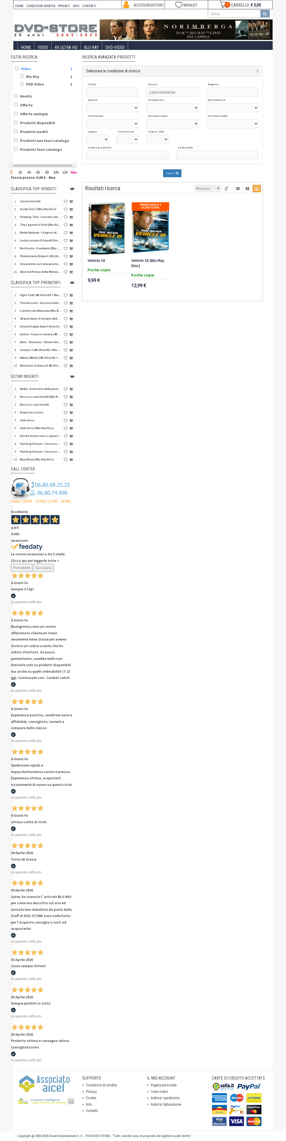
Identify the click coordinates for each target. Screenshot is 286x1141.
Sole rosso (27, 420)
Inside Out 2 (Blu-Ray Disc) (38, 209)
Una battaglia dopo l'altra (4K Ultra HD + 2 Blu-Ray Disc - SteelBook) (41, 326)
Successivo (43, 567)
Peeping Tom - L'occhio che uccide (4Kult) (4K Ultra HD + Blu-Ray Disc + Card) (41, 217)
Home (26, 47)
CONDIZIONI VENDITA (40, 6)
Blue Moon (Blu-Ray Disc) (37, 459)
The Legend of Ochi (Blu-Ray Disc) (41, 225)
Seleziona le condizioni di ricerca (113, 70)
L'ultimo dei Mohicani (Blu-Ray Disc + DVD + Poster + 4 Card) (41, 311)
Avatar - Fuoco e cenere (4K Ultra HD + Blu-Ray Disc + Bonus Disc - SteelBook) (41, 334)
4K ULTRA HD (66, 47)
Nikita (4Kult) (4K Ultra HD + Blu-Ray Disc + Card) (41, 358)
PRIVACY (64, 6)
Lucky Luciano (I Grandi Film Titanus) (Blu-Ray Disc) (41, 240)
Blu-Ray (91, 47)
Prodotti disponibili (37, 122)
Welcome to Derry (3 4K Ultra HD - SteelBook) (41, 365)
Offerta (26, 105)
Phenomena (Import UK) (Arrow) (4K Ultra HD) (41, 256)
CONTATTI (89, 6)
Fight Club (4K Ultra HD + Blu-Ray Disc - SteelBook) (41, 295)
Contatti (92, 1111)
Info (89, 1104)
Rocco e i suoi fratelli (34, 404)
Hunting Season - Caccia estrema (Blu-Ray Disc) (41, 444)
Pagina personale (164, 1085)
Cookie (91, 1098)
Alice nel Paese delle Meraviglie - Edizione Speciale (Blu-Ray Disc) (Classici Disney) (41, 272)
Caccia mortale (30, 201)
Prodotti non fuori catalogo (44, 140)
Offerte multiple (34, 114)
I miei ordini (159, 1092)
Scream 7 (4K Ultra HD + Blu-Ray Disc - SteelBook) (41, 350)
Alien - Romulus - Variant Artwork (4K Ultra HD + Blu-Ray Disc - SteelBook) (41, 342)
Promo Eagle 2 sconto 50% (150, 206)
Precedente (21, 567)
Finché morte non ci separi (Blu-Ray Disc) (41, 436)
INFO (76, 6)
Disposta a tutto (31, 412)
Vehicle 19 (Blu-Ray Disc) (147, 263)
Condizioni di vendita (101, 1085)
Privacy (91, 1092)
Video (43, 47)
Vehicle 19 (96, 261)
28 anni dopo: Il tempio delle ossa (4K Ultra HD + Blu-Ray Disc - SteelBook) (41, 318)
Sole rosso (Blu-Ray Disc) (37, 428)
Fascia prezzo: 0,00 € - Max (33, 177)
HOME (19, 6)
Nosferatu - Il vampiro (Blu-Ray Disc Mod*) (41, 248)
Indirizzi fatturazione (166, 1104)
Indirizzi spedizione (165, 1098)
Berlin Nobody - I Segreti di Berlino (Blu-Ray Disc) (41, 232)
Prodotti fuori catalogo (41, 149)
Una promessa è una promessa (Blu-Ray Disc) (41, 264)
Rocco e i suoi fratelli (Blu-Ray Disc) (41, 397)
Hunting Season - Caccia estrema (41, 451)
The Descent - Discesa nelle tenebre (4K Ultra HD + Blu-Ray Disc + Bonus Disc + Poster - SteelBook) (41, 303)
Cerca (172, 173)
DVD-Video (115, 47)
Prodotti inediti (34, 131)
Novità (26, 96)
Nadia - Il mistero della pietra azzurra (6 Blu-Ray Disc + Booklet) (41, 389)
